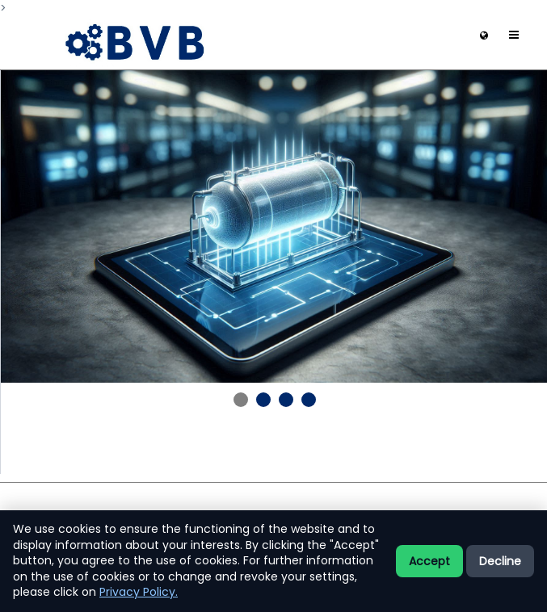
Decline (500, 561)
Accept (429, 561)
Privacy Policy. (138, 592)
